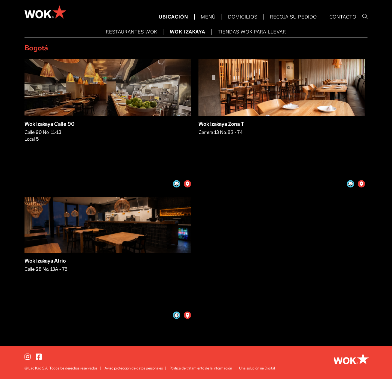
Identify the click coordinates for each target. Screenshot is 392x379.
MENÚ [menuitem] (208, 17)
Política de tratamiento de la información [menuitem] (201, 368)
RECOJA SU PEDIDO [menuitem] (293, 17)
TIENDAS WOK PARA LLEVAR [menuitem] (252, 32)
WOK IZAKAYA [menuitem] (187, 32)
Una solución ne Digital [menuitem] (257, 368)
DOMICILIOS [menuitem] (243, 17)
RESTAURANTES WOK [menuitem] (131, 32)
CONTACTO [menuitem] (342, 17)
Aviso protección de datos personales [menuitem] (134, 368)
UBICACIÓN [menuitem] (173, 17)
